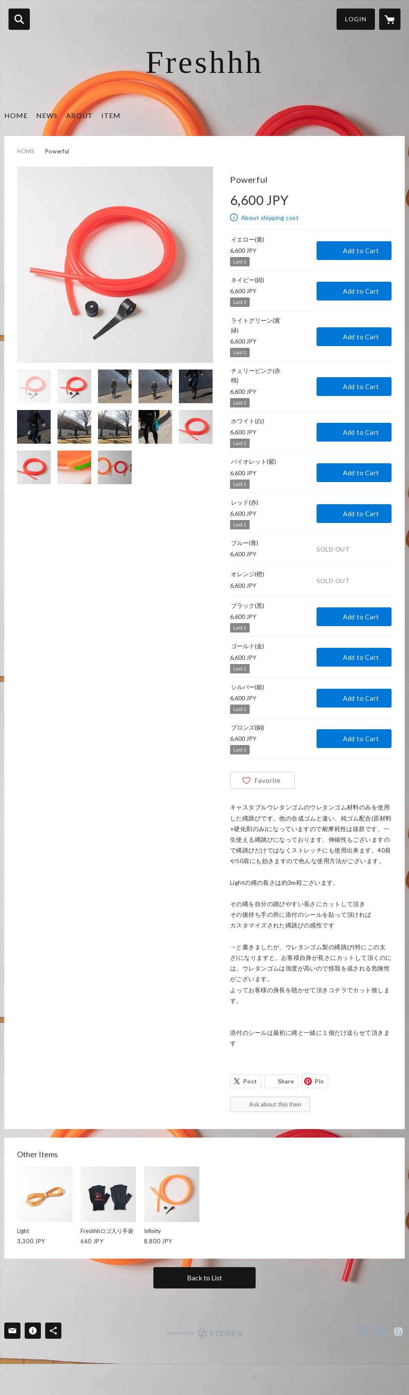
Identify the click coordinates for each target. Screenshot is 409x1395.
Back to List (204, 1278)
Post (250, 1081)
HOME (16, 115)
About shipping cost (270, 217)
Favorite (267, 780)
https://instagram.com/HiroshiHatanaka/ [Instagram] (398, 1331)
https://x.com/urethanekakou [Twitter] (380, 1331)
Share (286, 1081)
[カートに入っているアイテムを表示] (389, 19)
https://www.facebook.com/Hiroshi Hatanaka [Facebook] (362, 1331)
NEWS (47, 115)
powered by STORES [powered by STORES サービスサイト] (204, 1333)
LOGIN (355, 19)
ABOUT (79, 115)
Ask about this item (275, 1104)
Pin (319, 1081)
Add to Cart (361, 250)
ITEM (111, 115)
